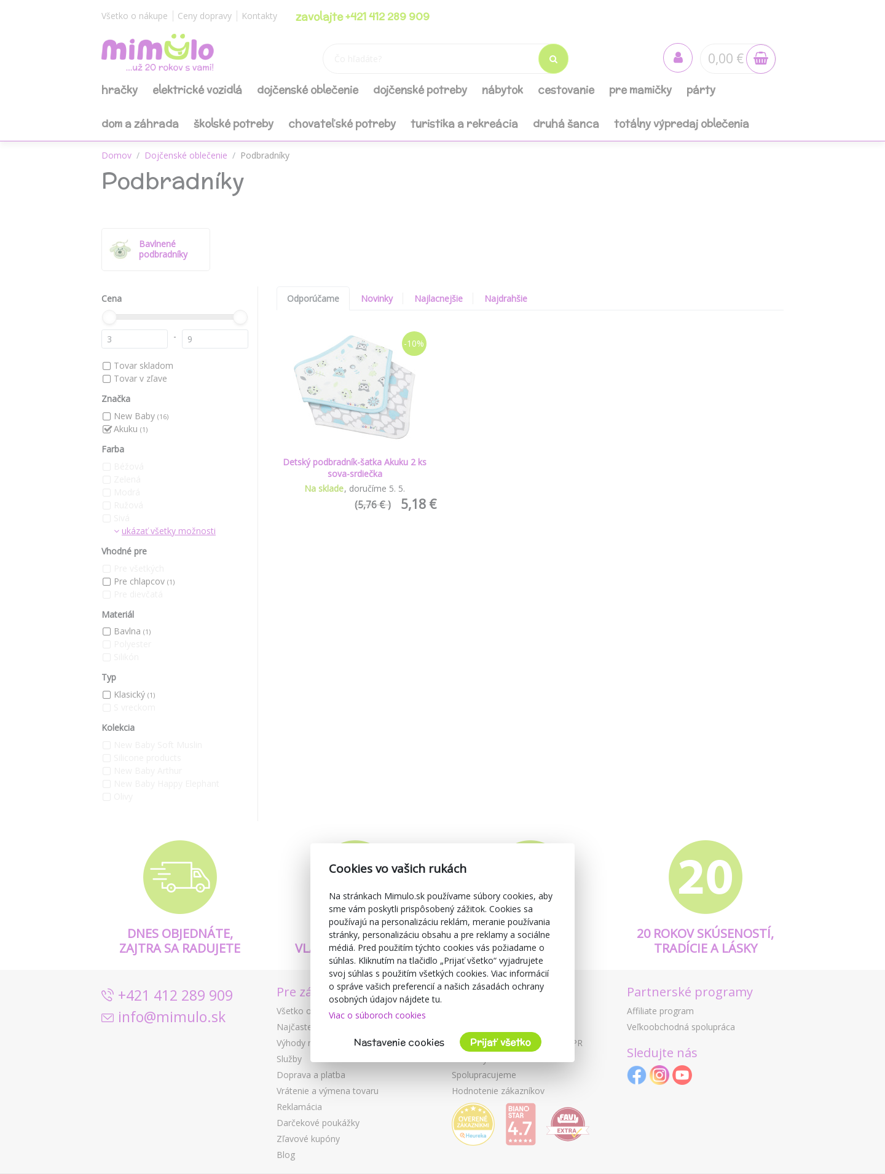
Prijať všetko (500, 1042)
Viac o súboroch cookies (377, 1015)
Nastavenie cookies (399, 1042)
